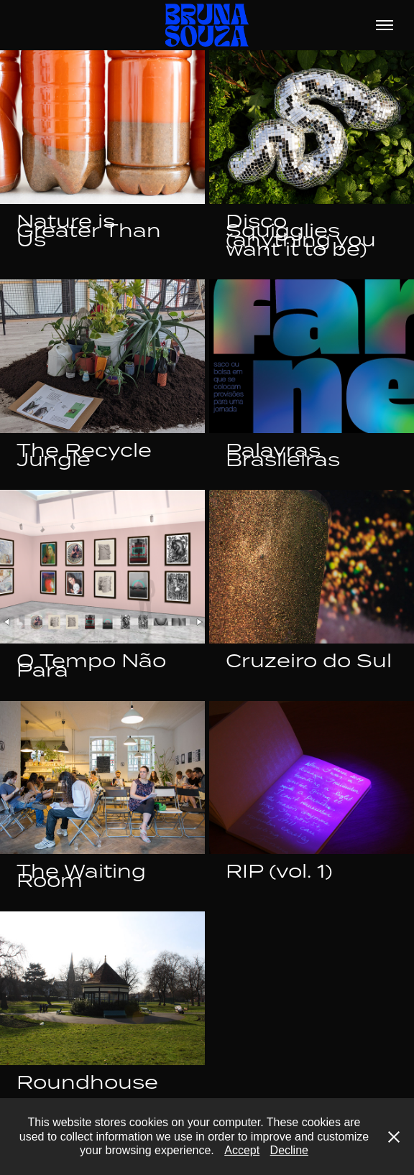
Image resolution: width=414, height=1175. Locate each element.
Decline (289, 1150)
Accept (241, 1150)
